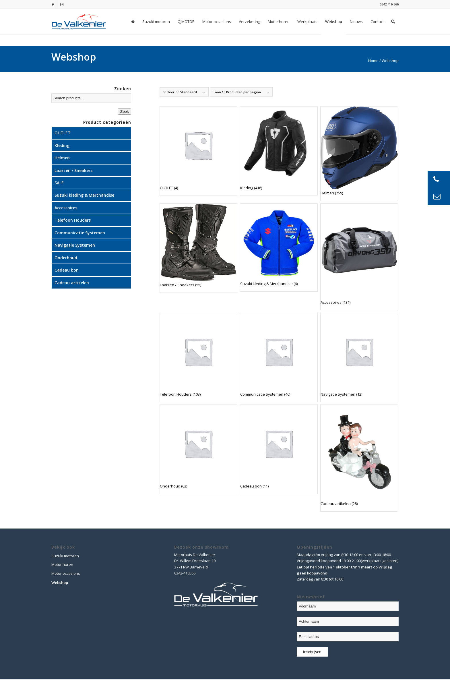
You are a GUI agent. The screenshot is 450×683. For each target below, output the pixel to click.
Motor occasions (65, 573)
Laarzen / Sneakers (73, 170)
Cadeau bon (67, 270)
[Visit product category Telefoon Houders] (198, 357)
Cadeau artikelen (72, 282)
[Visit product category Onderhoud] (198, 449)
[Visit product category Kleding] (279, 151)
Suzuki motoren (65, 555)
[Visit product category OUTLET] (198, 151)
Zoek (124, 111)
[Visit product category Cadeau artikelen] (359, 458)
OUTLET (63, 133)
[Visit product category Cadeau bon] (279, 449)
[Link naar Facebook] (53, 4)
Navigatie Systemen (75, 245)
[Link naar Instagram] (61, 4)
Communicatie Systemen (80, 232)
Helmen (62, 157)
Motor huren (62, 564)
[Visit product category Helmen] (359, 153)
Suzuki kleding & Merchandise (84, 195)
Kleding (62, 145)
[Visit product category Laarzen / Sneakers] (198, 248)
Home (373, 60)
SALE (59, 182)
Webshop (59, 582)
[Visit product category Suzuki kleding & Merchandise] (279, 247)
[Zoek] (393, 21)
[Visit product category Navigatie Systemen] (359, 357)
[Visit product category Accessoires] (359, 257)
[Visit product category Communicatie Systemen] (279, 357)
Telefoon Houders (73, 220)
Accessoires (66, 207)
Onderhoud (66, 257)
